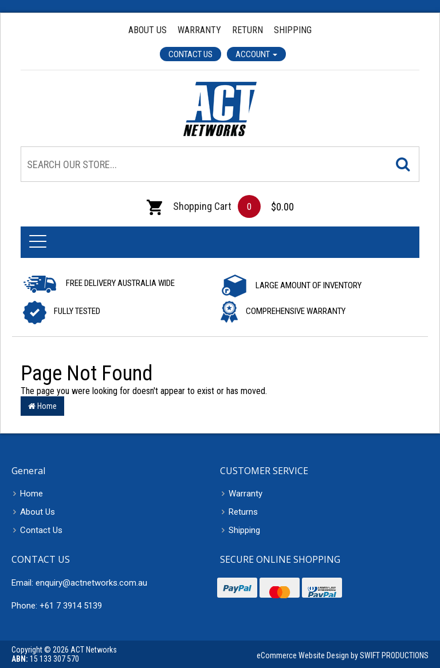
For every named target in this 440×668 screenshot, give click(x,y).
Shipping (293, 30)
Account (256, 54)
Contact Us (190, 54)
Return (247, 30)
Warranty (199, 30)
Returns (243, 512)
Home (42, 406)
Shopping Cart (189, 206)
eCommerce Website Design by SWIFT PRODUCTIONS (343, 655)
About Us (147, 30)
